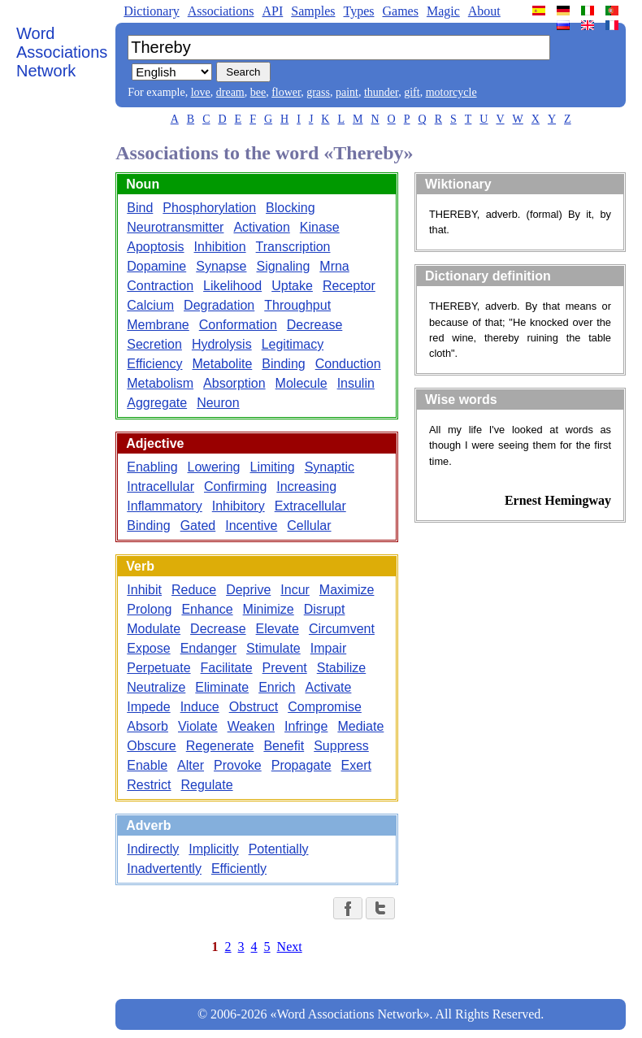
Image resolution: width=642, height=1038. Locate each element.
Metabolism (160, 383)
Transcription (293, 247)
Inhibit (144, 590)
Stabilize (341, 668)
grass (318, 92)
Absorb (147, 726)
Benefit (283, 746)
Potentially (279, 849)
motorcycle (451, 92)
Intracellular (160, 486)
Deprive (248, 590)
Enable (147, 765)
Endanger (208, 648)
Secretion (154, 344)
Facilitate (227, 668)
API (272, 11)
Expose (148, 648)
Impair (328, 648)
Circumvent (342, 629)
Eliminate (222, 687)
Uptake (292, 286)
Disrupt (324, 609)
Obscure (151, 746)
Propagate (301, 765)
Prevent (284, 668)
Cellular (309, 525)
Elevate (277, 629)
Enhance (206, 609)
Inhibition (220, 247)
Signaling (283, 266)
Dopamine (156, 266)
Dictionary (151, 11)
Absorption (234, 383)
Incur (295, 590)
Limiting (272, 467)
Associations (221, 11)
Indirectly (153, 849)
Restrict (149, 785)
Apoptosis (155, 247)
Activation (261, 227)
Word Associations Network (61, 52)
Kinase (320, 227)
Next (289, 946)
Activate (328, 687)
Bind (140, 208)
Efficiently (239, 868)
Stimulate (273, 648)
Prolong (149, 609)
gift (411, 92)
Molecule (301, 383)
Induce (199, 707)
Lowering (214, 467)
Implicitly (213, 849)
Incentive (251, 525)
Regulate (207, 785)
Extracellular (310, 506)
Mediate (360, 726)
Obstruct (253, 707)
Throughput (297, 305)
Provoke (238, 765)
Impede (148, 707)
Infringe (306, 726)
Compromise (325, 707)
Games (400, 11)
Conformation (238, 325)
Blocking (290, 208)
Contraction (160, 286)
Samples (313, 11)
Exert (356, 765)
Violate (198, 726)
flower (286, 92)
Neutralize (156, 687)
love (200, 92)
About (484, 11)
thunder (381, 92)
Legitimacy (292, 344)
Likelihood (232, 286)
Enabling (152, 467)
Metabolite (222, 364)
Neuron (218, 403)
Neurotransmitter (175, 227)
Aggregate (157, 403)
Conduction (348, 364)
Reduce (193, 590)
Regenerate (220, 746)
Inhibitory (238, 506)
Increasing (306, 486)
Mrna (334, 266)
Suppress (341, 746)
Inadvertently (164, 868)
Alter (190, 765)
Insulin (356, 383)
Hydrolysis (222, 344)
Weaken (251, 726)
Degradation (219, 305)
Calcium (150, 305)
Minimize (268, 609)
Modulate (153, 629)
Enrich (276, 687)
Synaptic (329, 467)
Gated (198, 525)
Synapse (221, 266)
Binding (283, 364)
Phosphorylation (209, 208)
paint (347, 92)
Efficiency (154, 364)
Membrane (158, 325)
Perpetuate (158, 668)
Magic (443, 11)
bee (258, 92)
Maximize (347, 590)
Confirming (235, 486)
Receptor (349, 286)
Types (358, 11)
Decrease (314, 325)
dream (230, 92)
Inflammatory (164, 506)
